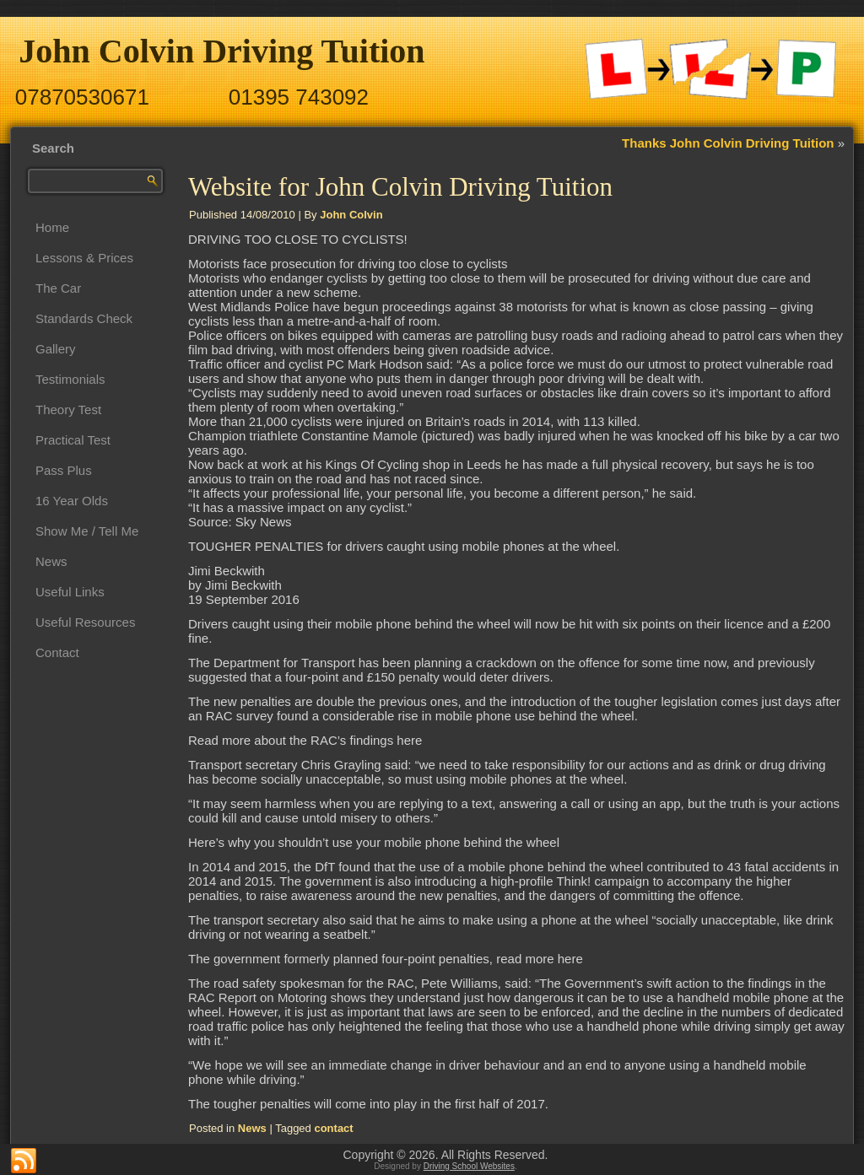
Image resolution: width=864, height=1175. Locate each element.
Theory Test (68, 409)
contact (333, 1128)
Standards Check (83, 318)
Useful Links (70, 592)
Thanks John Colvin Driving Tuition (728, 143)
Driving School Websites (469, 1166)
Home (52, 227)
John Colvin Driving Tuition (221, 51)
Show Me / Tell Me (86, 531)
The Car (58, 288)
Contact (57, 652)
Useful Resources (85, 622)
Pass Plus (63, 470)
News (51, 561)
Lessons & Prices (84, 258)
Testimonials (70, 379)
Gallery (55, 349)
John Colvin (351, 214)
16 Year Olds (71, 500)
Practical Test (73, 440)
